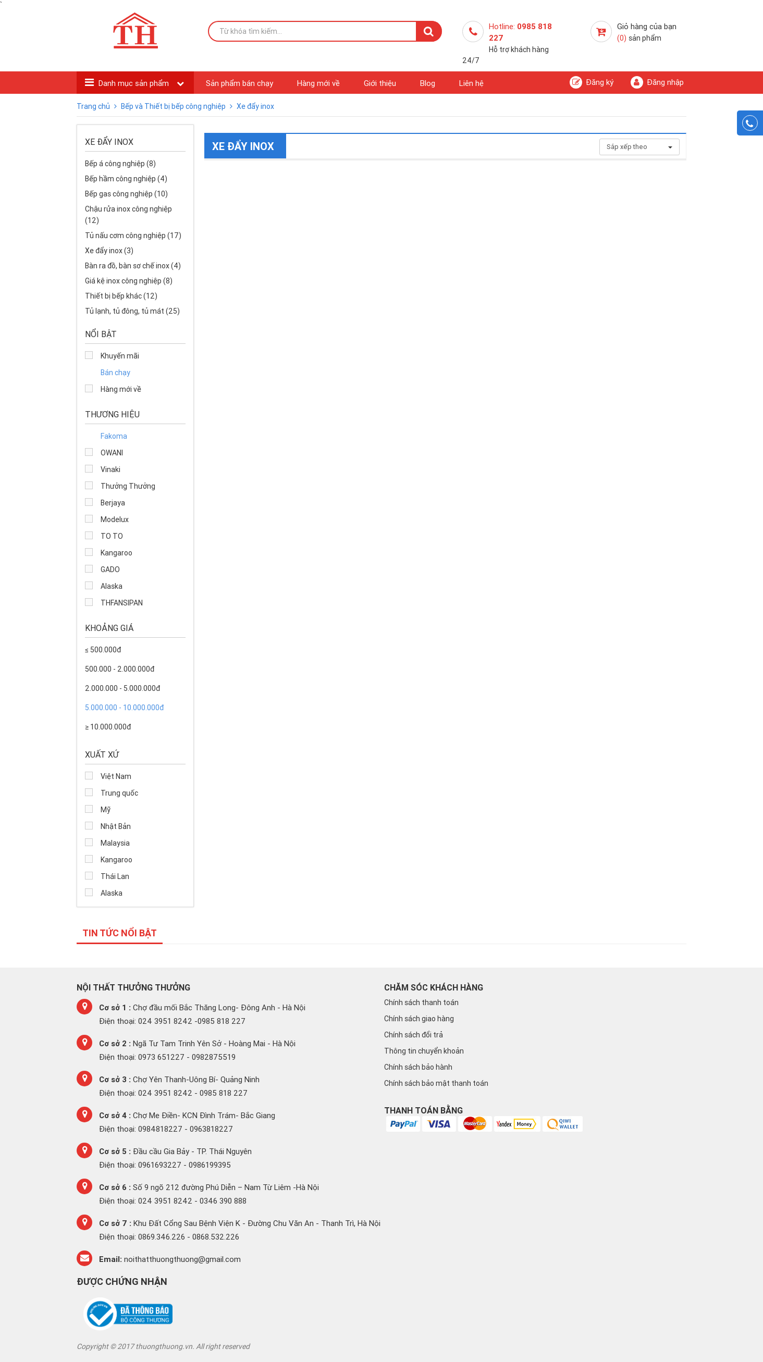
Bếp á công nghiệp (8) (120, 163)
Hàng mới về (318, 83)
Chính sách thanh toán (421, 1002)
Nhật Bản (116, 826)
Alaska (111, 586)
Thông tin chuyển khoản (424, 1051)
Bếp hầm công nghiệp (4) (126, 178)
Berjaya (113, 502)
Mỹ (105, 809)
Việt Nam (116, 776)
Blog (427, 83)
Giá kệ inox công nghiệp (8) (129, 281)
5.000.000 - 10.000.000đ (124, 707)
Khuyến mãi (120, 356)
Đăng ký (591, 82)
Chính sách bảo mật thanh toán (436, 1083)
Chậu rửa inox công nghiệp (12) (128, 214)
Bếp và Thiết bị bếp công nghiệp (174, 106)
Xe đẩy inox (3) (109, 250)
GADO (110, 569)
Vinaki (110, 469)
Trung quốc (119, 793)
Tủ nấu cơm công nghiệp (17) (133, 235)
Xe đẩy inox (255, 106)
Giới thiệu (380, 83)
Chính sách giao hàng (419, 1018)
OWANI (112, 452)
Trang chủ (94, 106)
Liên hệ (471, 83)
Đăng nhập (657, 82)
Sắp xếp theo (639, 146)
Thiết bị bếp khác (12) (121, 296)
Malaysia (115, 843)
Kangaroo (116, 553)
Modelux (115, 519)
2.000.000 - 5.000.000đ (122, 688)
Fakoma (114, 436)
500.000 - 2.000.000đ (119, 669)
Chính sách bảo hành (418, 1067)
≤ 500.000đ (103, 649)
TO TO (112, 536)
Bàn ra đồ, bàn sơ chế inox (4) (133, 265)
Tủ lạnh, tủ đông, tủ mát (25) (132, 311)
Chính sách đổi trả (413, 1034)
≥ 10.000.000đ (108, 727)
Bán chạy (115, 372)
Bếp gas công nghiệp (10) (126, 194)
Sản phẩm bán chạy (239, 83)
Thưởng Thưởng (128, 486)
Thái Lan (115, 876)
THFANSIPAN (122, 603)
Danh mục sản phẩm (135, 83)
